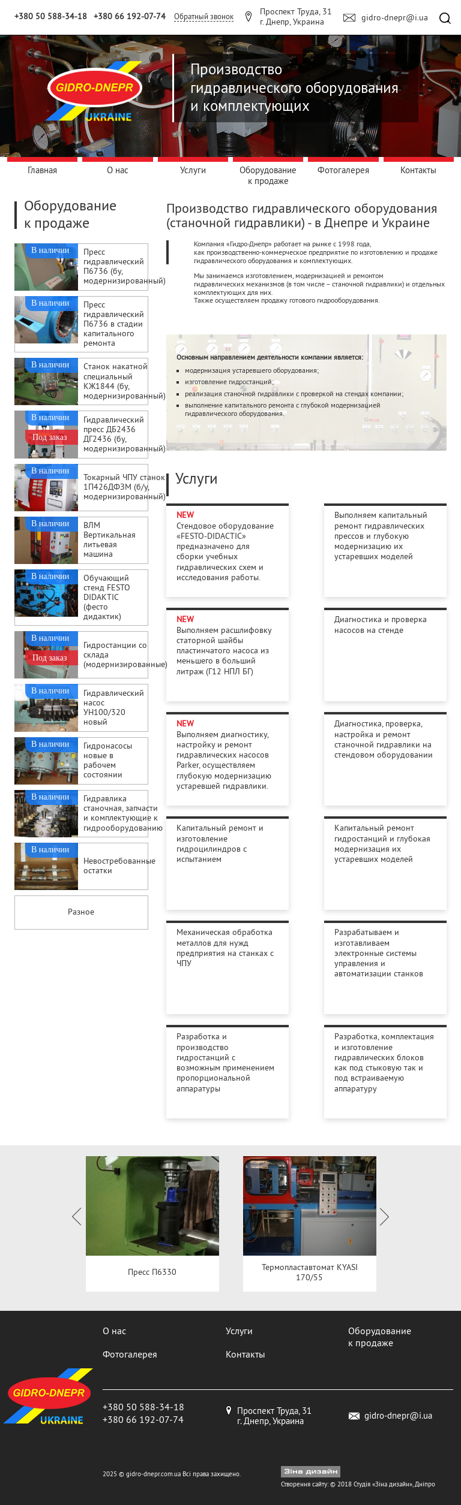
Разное (81, 912)
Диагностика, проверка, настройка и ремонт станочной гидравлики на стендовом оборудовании (383, 739)
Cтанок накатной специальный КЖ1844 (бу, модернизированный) (124, 381)
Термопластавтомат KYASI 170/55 (310, 1272)
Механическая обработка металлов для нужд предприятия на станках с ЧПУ (225, 948)
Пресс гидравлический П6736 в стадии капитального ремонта (113, 324)
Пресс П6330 (152, 1272)
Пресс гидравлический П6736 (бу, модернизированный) (124, 267)
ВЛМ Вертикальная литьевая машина (109, 540)
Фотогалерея (343, 170)
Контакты (418, 170)
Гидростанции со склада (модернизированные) (125, 655)
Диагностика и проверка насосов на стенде (380, 624)
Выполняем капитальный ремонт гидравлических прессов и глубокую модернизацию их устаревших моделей (380, 535)
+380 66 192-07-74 (130, 16)
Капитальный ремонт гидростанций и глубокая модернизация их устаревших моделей (382, 843)
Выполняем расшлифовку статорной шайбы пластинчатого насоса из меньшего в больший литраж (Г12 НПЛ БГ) (223, 651)
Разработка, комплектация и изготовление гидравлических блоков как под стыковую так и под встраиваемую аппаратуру (384, 1062)
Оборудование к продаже (268, 175)
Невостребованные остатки (119, 866)
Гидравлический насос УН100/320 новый (113, 708)
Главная (42, 170)
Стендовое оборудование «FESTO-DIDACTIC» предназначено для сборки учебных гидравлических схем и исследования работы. (225, 551)
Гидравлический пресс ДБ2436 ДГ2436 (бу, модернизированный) (124, 434)
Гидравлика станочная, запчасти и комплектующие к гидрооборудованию (123, 813)
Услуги (193, 170)
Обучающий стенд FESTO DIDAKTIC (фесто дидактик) (106, 598)
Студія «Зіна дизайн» (383, 1484)
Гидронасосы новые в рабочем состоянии (107, 760)
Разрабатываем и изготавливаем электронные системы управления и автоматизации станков (378, 953)
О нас (117, 170)
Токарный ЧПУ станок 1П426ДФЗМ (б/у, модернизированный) (124, 487)
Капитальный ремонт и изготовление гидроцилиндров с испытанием (220, 843)
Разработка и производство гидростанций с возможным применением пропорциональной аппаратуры (225, 1062)
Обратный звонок (204, 16)
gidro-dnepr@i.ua (394, 17)
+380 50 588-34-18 (50, 16)
